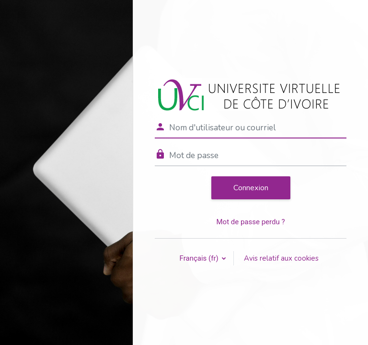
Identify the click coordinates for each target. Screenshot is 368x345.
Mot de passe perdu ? (250, 222)
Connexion (250, 188)
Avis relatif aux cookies (281, 258)
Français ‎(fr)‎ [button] (200, 258)
